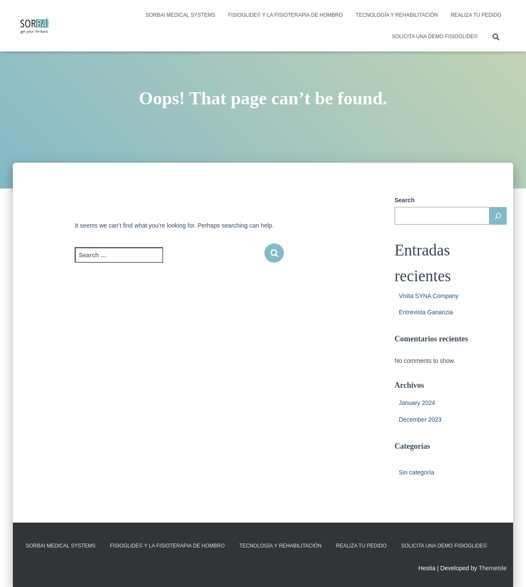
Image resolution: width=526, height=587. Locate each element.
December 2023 (420, 419)
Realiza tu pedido (476, 15)
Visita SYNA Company (429, 295)
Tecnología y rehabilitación (397, 15)
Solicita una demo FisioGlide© (435, 36)
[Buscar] (498, 216)
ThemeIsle (493, 568)
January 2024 (417, 402)
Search (405, 200)
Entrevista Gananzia (426, 312)
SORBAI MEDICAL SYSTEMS (180, 15)
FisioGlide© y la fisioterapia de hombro (285, 15)
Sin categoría (417, 472)
